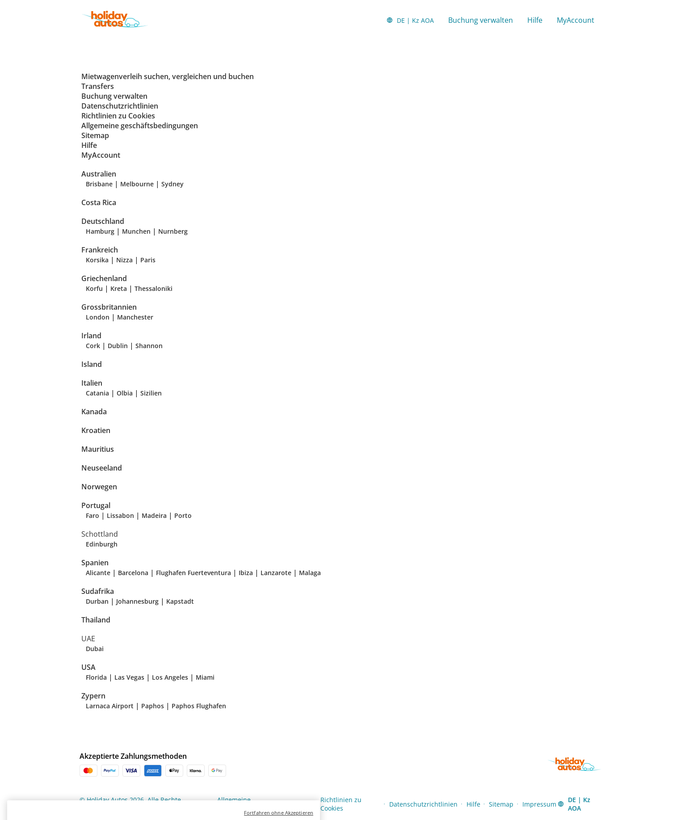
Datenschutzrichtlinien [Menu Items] (423, 804)
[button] (410, 20)
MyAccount (575, 20)
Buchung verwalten (480, 20)
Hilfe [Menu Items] (473, 804)
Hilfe (534, 20)
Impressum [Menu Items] (539, 804)
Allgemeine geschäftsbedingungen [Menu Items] (251, 803)
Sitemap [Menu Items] (501, 804)
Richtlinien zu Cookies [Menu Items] (341, 803)
